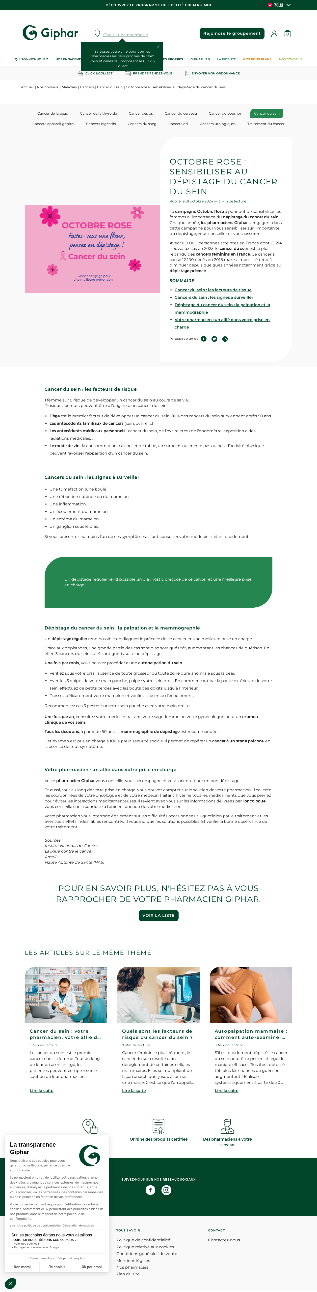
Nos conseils (290, 59)
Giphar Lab (200, 59)
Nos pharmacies (132, 1268)
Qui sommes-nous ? (31, 59)
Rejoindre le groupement (230, 33)
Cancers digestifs (106, 124)
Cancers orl (176, 124)
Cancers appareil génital (62, 124)
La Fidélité (226, 59)
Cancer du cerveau (179, 113)
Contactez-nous (224, 1241)
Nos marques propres (163, 59)
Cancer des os (143, 113)
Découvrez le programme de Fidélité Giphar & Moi (158, 5)
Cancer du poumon (220, 113)
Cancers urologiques (212, 124)
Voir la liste (158, 916)
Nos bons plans (257, 59)
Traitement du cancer (257, 124)
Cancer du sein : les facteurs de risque (213, 291)
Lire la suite (41, 1092)
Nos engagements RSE (74, 59)
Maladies (69, 87)
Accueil (27, 87)
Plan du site (128, 1275)
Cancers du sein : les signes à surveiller (214, 298)
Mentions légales (133, 1261)
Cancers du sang (144, 124)
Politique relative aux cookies (145, 1248)
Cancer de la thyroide (103, 113)
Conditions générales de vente (146, 1255)
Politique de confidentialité (143, 1241)
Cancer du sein (110, 87)
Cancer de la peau (61, 113)
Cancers (87, 87)
